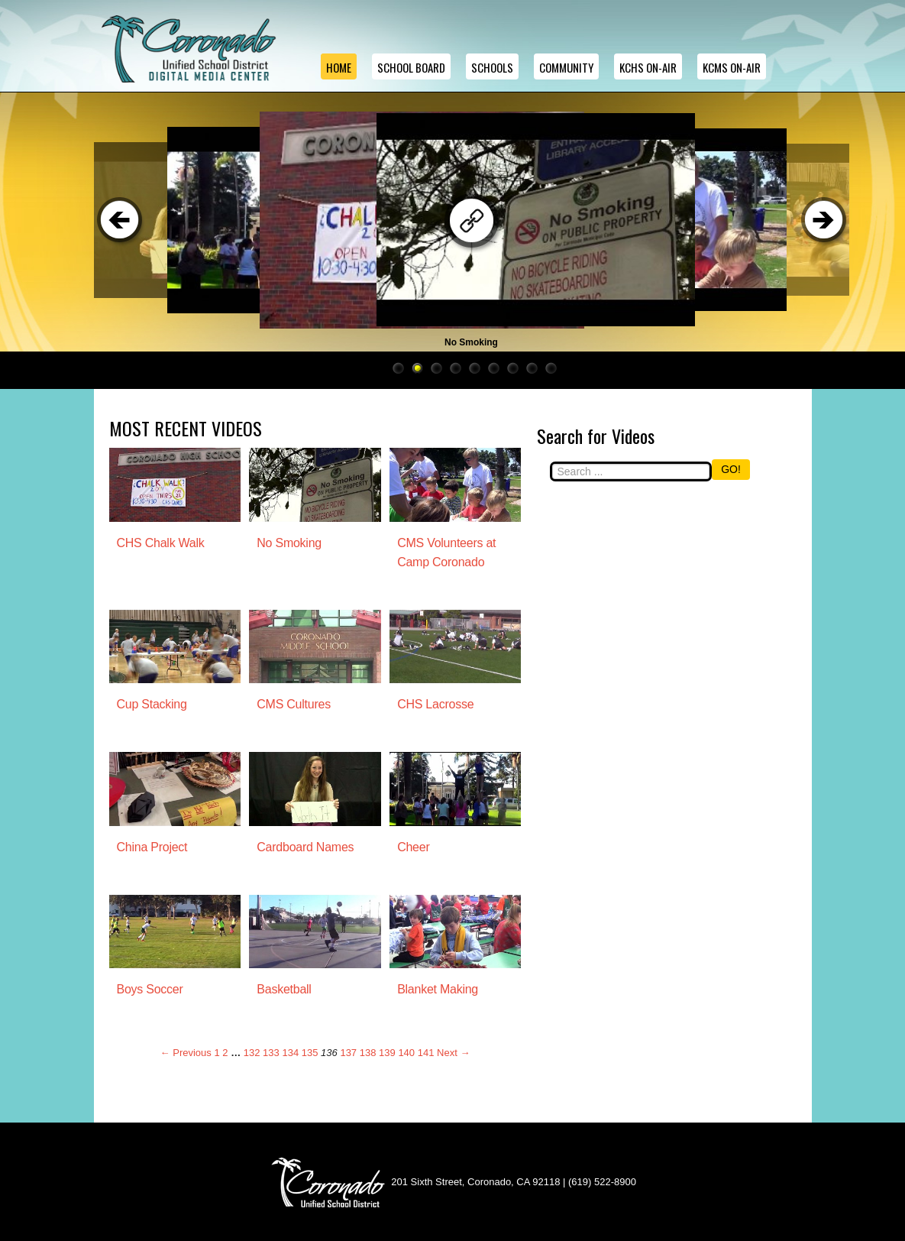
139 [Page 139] (387, 1052)
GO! (731, 469)
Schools (492, 67)
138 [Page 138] (368, 1052)
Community (566, 67)
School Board (411, 67)
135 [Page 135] (310, 1052)
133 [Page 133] (271, 1052)
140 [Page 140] (406, 1052)
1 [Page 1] (216, 1052)
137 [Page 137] (348, 1052)
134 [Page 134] (290, 1052)
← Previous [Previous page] (186, 1052)
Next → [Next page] (453, 1052)
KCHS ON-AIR (648, 67)
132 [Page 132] (252, 1052)
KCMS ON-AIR (732, 67)
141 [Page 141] (426, 1052)
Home (338, 67)
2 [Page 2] (225, 1052)
